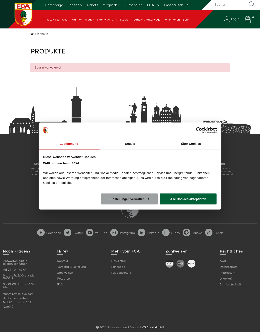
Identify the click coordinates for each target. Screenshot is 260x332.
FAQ (60, 284)
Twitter (73, 233)
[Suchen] (234, 4)
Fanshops (118, 267)
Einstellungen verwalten (130, 199)
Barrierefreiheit (230, 284)
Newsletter (118, 261)
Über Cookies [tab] (191, 143)
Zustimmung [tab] (69, 143)
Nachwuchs (105, 19)
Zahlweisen (65, 272)
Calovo (192, 233)
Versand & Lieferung (71, 267)
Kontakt (62, 261)
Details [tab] (130, 143)
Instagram (122, 233)
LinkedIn (148, 233)
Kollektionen (172, 19)
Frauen (89, 19)
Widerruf (226, 278)
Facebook (49, 233)
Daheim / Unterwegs (146, 19)
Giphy (171, 233)
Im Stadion (123, 19)
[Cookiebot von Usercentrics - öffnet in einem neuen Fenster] (199, 130)
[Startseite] (19, 14)
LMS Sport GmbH (152, 327)
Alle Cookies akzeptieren (188, 199)
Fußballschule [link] (121, 272)
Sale (185, 19)
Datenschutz (228, 267)
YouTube (96, 233)
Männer (77, 19)
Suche (252, 4)
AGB (223, 261)
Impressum (227, 272)
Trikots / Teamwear (56, 19)
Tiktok (214, 233)
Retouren (63, 278)
